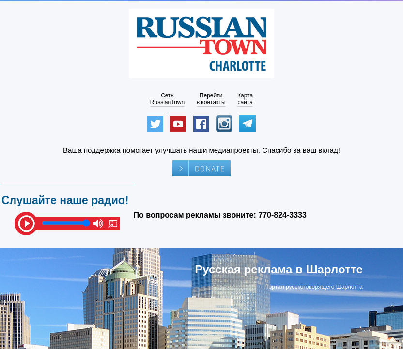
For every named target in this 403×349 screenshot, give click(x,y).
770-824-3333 (282, 215)
